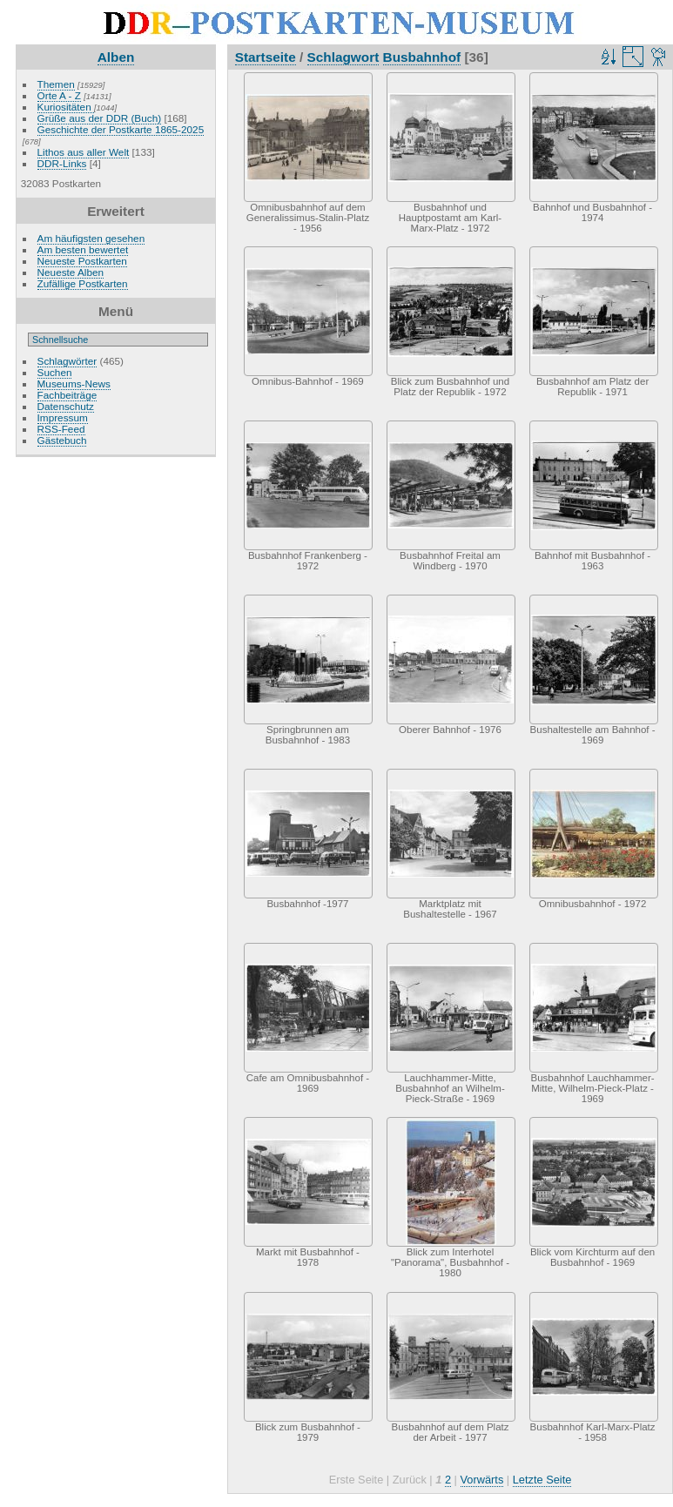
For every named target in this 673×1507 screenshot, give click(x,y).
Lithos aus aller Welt (83, 152)
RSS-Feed (61, 428)
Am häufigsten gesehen (91, 238)
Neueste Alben (70, 272)
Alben (116, 57)
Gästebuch (62, 440)
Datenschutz (65, 406)
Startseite (265, 57)
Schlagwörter (67, 361)
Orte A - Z (59, 95)
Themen (56, 84)
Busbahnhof (422, 57)
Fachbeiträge (67, 394)
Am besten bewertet (83, 249)
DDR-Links (62, 163)
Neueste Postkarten (82, 260)
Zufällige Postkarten (82, 283)
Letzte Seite (542, 1479)
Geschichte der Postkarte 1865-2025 (121, 129)
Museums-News (74, 383)
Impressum (62, 417)
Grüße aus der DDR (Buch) (99, 118)
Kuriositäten (65, 106)
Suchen (54, 372)
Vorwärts (482, 1479)
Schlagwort (343, 57)
